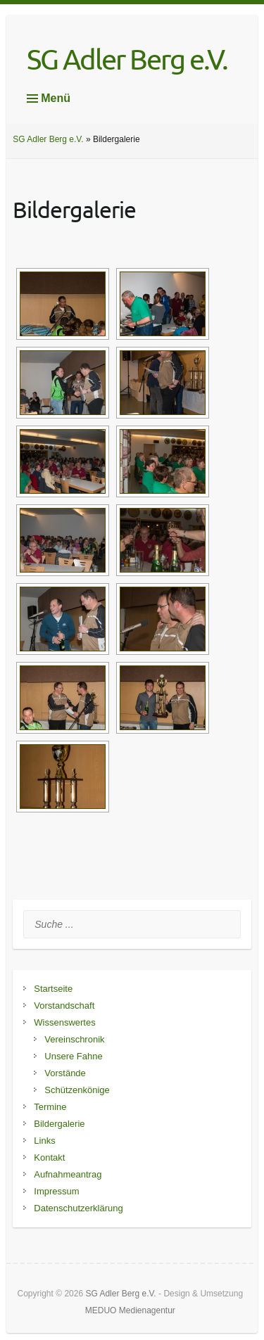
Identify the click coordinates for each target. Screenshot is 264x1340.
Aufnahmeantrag (67, 1174)
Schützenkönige (77, 1090)
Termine (50, 1107)
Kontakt (49, 1157)
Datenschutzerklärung (78, 1208)
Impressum (56, 1191)
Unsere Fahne (73, 1056)
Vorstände (65, 1073)
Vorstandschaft (64, 1005)
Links (44, 1140)
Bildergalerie (59, 1123)
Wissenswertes (64, 1022)
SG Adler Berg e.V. (127, 59)
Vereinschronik (74, 1039)
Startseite (53, 988)
